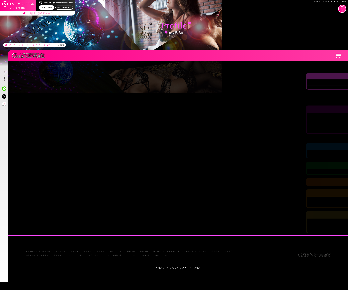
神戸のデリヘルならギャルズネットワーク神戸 (179, 268)
